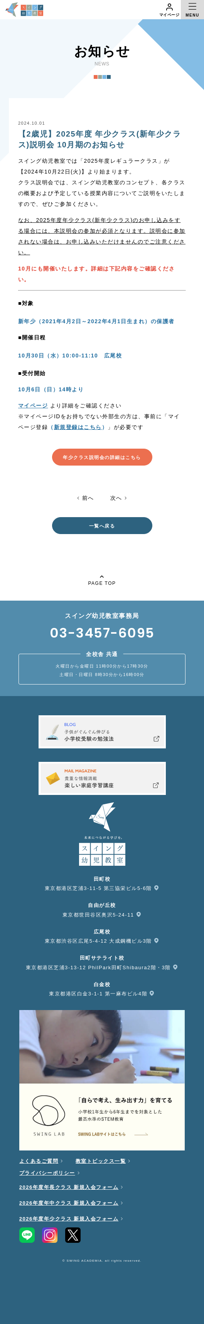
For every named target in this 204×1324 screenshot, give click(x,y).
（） (78, 427)
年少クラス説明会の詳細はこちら (102, 457)
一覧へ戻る (102, 526)
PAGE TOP (102, 579)
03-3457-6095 (102, 633)
